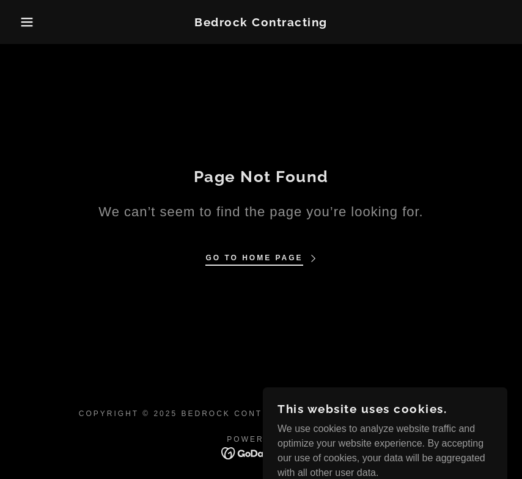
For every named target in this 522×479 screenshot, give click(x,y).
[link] (261, 23)
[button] (26, 22)
